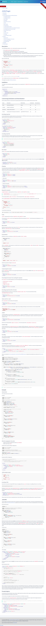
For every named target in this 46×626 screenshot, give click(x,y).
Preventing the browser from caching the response (12, 27)
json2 (18, 76)
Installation (5, 14)
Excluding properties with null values (9, 29)
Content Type (6, 32)
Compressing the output (8, 26)
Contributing (26, 1)
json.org (18, 51)
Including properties (7, 17)
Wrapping (5, 20)
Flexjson (41, 354)
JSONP (5, 31)
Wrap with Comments (7, 21)
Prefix (5, 22)
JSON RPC (4, 42)
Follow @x (1, 625)
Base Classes (6, 24)
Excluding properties (7, 16)
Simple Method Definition (11, 502)
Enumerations (6, 25)
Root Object (6, 19)
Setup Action (6, 37)
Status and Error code (7, 30)
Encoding (5, 34)
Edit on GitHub (3, 6)
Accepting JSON (6, 41)
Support (15, 1)
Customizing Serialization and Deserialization (10, 15)
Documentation (20, 1)
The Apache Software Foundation (14, 619)
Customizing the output (7, 35)
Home (12, 1)
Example (4, 36)
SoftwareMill (15, 622)
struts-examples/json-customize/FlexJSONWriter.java (17, 354)
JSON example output (7, 40)
